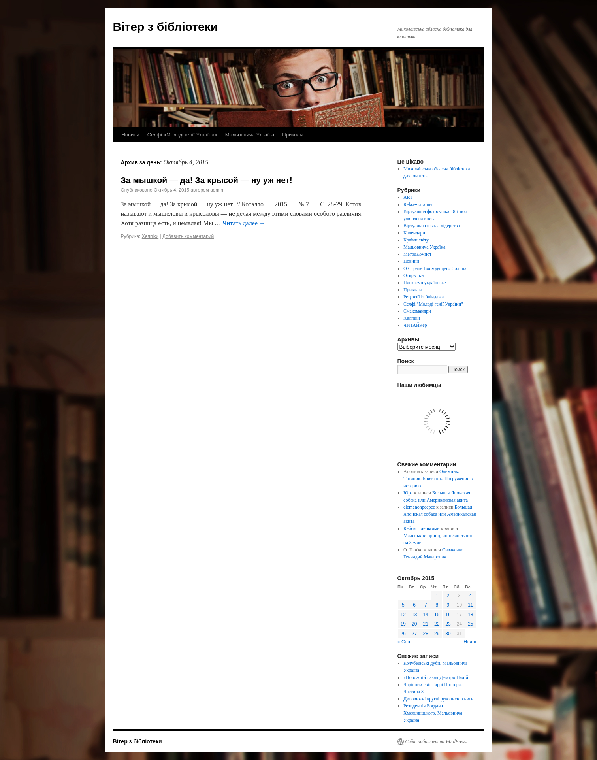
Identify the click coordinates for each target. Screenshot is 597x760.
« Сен (403, 642)
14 (425, 614)
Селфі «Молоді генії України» (182, 135)
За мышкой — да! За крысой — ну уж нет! (206, 180)
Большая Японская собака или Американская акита (439, 514)
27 (414, 633)
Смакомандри (417, 311)
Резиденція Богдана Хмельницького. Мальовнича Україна (432, 713)
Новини (130, 135)
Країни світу (416, 240)
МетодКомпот (417, 254)
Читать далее (244, 223)
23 (447, 624)
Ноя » (469, 642)
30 (447, 633)
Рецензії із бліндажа (423, 297)
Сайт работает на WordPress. (436, 741)
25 (470, 624)
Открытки (413, 275)
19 (403, 624)
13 (414, 614)
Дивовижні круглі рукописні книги (438, 699)
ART (407, 197)
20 (414, 624)
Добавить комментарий (188, 236)
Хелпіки (150, 236)
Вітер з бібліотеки (165, 26)
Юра (408, 493)
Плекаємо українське (424, 282)
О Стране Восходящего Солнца (434, 268)
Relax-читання (418, 204)
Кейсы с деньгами (421, 528)
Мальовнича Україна (250, 135)
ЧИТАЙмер (415, 325)
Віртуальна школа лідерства (431, 225)
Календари (414, 233)
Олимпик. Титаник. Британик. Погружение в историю (438, 478)
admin (216, 190)
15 (436, 614)
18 (470, 614)
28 (425, 633)
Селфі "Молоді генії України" (433, 304)
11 (470, 605)
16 (447, 614)
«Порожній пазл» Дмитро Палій (435, 677)
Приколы (292, 135)
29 (436, 633)
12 (403, 614)
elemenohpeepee (419, 507)
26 (403, 633)
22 (436, 624)
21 (425, 624)
